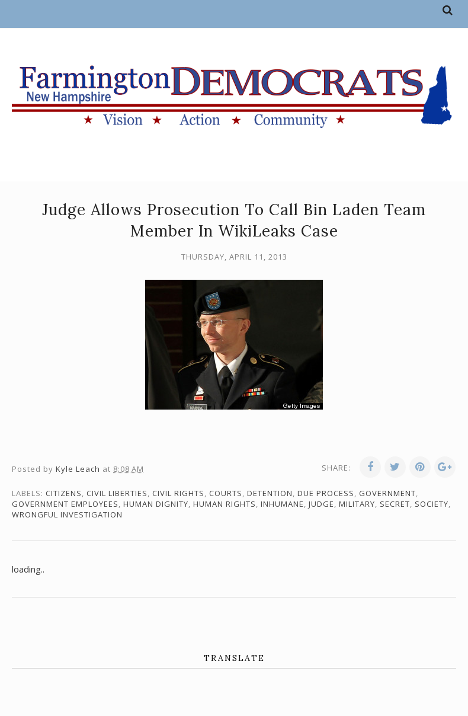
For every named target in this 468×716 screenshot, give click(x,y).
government (387, 493)
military (357, 503)
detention (270, 493)
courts (225, 493)
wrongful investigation (67, 514)
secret (395, 503)
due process (325, 493)
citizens (64, 493)
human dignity (155, 503)
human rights (224, 503)
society (431, 503)
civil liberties (117, 493)
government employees (65, 503)
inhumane (282, 503)
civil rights (178, 493)
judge (321, 503)
